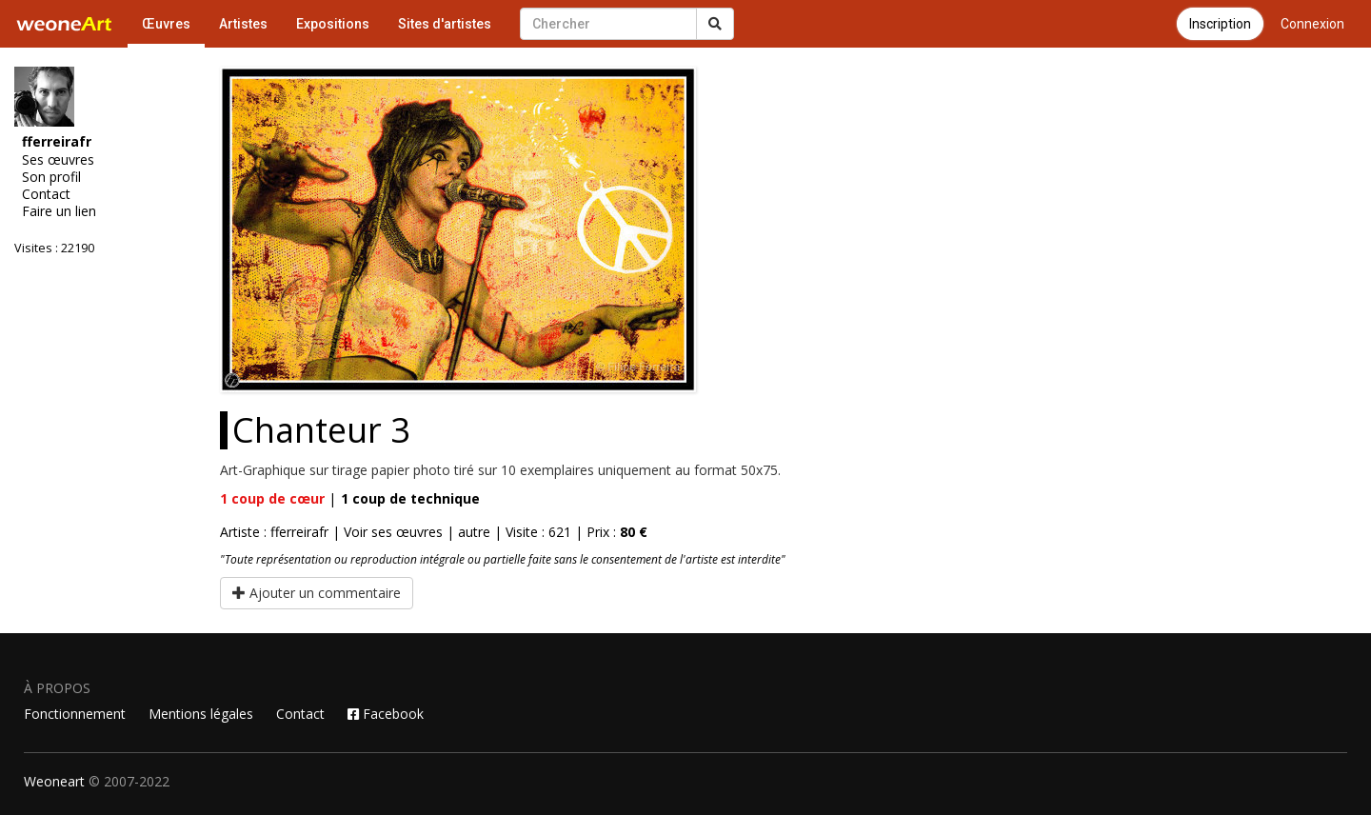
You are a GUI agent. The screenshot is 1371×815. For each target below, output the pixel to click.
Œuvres (166, 23)
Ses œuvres (58, 160)
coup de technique (410, 498)
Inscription (1220, 23)
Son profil (51, 177)
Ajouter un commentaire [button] (316, 593)
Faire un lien (59, 211)
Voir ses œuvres (393, 532)
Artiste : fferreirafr (274, 532)
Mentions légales (201, 714)
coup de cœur (272, 498)
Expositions (332, 23)
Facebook (386, 714)
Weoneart (54, 781)
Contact (46, 194)
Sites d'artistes (444, 23)
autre (474, 532)
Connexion (1312, 23)
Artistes (243, 23)
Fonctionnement (75, 714)
